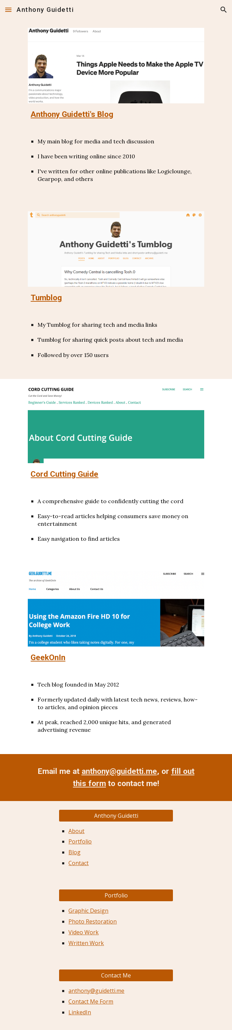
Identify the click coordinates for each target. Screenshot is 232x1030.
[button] (8, 9)
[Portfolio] (116, 895)
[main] (116, 114)
